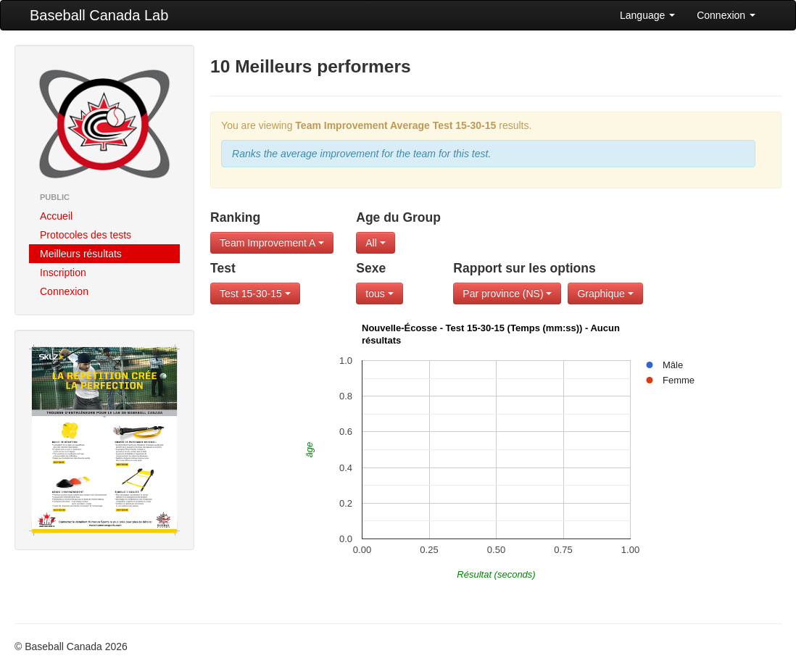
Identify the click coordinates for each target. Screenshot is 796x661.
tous (379, 293)
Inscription (63, 272)
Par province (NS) (507, 293)
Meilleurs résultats (81, 253)
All (375, 243)
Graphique (605, 293)
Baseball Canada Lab (99, 15)
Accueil (56, 216)
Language (647, 15)
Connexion (726, 15)
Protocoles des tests (85, 235)
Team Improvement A (271, 243)
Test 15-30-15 (255, 293)
